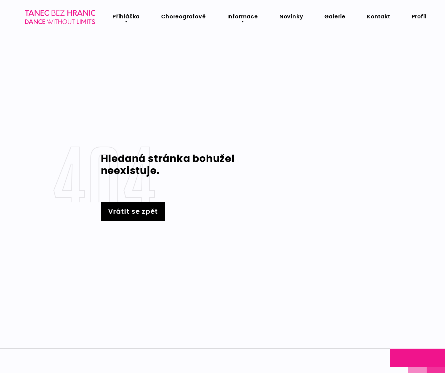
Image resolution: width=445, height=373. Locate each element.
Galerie (335, 16)
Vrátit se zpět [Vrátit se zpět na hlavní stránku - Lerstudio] (133, 211)
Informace (242, 16)
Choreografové (183, 16)
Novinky (291, 16)
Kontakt (378, 16)
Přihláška (126, 16)
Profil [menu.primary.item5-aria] (419, 16)
